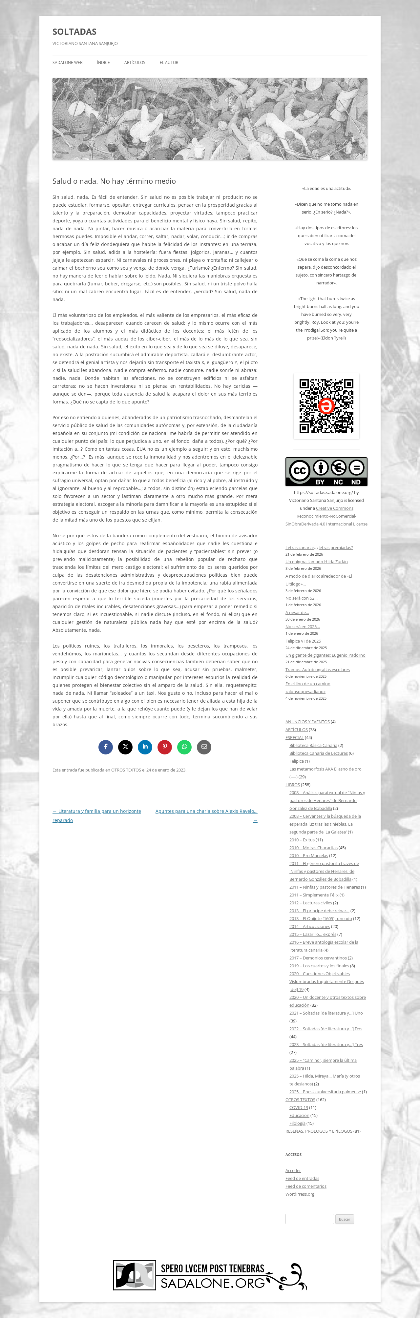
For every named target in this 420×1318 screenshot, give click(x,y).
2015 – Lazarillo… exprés (312, 934)
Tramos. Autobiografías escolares (317, 669)
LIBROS (292, 785)
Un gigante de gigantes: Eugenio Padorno (325, 655)
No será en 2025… (302, 626)
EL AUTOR (169, 62)
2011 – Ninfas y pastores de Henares (324, 887)
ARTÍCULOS (134, 62)
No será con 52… (301, 598)
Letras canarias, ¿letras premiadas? (319, 547)
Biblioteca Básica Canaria (313, 745)
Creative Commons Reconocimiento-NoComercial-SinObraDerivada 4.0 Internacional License (326, 516)
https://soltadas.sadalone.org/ (323, 492)
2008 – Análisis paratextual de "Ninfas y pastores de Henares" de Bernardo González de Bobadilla (327, 800)
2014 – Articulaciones (309, 926)
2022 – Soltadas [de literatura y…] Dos (325, 1029)
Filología (297, 1123)
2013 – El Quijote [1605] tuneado (320, 918)
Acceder (293, 1170)
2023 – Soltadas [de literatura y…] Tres (326, 1044)
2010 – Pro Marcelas (308, 855)
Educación (299, 1115)
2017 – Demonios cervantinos (318, 958)
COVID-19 (298, 1107)
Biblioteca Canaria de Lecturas (318, 753)
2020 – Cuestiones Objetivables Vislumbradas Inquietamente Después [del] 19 (326, 981)
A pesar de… (297, 612)
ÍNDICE (103, 62)
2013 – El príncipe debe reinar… (319, 911)
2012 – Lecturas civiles (310, 903)
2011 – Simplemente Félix (314, 895)
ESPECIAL (294, 737)
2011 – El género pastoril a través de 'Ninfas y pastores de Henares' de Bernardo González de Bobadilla (324, 871)
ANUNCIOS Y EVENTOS (307, 722)
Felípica (296, 761)
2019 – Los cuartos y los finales (319, 966)
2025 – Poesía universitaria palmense (325, 1092)
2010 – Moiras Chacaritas (313, 848)
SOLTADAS (74, 31)
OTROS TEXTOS (126, 770)
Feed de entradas (302, 1178)
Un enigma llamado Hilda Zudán (316, 562)
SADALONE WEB (67, 62)
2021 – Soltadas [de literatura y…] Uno (326, 1013)
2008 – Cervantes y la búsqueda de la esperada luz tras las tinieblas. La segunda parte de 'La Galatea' (325, 824)
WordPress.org (299, 1194)
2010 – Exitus (302, 840)
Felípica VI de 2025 (303, 641)
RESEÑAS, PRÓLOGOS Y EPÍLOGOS (318, 1131)
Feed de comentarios (305, 1186)
